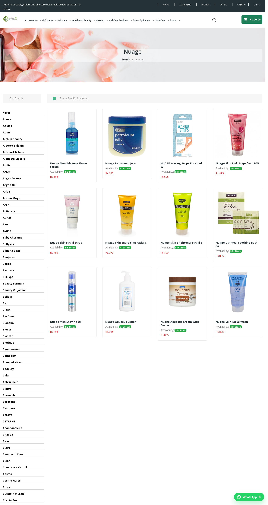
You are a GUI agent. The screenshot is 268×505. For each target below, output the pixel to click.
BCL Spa (8, 277)
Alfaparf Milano (13, 152)
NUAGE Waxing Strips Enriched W (181, 165)
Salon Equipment (144, 20)
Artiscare (9, 211)
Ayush (7, 231)
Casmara (9, 408)
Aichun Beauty (12, 139)
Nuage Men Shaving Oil (65, 322)
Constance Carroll (15, 467)
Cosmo (7, 474)
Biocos (7, 329)
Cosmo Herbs (12, 480)
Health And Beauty (83, 20)
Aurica (7, 218)
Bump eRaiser (12, 362)
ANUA (7, 172)
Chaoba (8, 434)
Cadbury (8, 369)
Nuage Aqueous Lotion (120, 322)
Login (240, 4)
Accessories (33, 20)
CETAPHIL (9, 421)
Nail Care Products (120, 20)
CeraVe (7, 415)
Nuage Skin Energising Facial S (126, 242)
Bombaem (10, 355)
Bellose (8, 296)
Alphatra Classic (14, 158)
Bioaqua (8, 323)
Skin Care (162, 20)
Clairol (7, 447)
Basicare (8, 270)
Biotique (8, 342)
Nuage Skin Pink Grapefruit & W (237, 163)
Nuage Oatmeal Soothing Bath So (236, 244)
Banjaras (9, 257)
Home (166, 4)
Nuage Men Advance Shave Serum (68, 165)
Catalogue (185, 4)
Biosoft (8, 336)
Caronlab (9, 395)
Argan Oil (9, 185)
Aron (6, 204)
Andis (6, 165)
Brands (205, 4)
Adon (6, 132)
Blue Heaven (11, 349)
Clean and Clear (13, 454)
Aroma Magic (12, 198)
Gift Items (49, 20)
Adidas (7, 126)
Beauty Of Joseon (15, 290)
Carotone (9, 401)
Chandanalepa (12, 428)
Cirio (6, 441)
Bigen (7, 310)
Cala (6, 375)
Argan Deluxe (12, 178)
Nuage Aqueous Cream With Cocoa (180, 323)
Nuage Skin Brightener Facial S (181, 242)
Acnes (7, 119)
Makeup (102, 20)
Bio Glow (8, 316)
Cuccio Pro (10, 500)
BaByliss (8, 244)
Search (126, 59)
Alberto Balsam (13, 145)
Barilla (7, 264)
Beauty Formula (13, 283)
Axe (5, 224)
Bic (5, 303)
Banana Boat (11, 250)
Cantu (7, 388)
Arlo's (7, 191)
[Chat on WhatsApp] (249, 497)
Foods (175, 20)
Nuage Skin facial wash (232, 322)
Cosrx (6, 487)
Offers (223, 4)
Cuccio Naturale (13, 493)
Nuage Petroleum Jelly (120, 163)
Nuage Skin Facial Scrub (66, 242)
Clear (6, 461)
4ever (6, 112)
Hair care (64, 20)
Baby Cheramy (12, 237)
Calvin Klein (10, 382)
